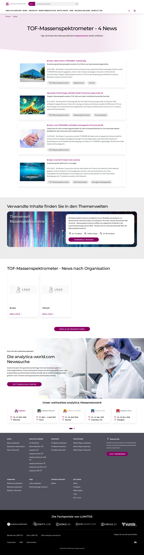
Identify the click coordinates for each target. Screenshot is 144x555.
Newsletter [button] (96, 10)
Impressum (11, 542)
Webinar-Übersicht (14, 490)
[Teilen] (129, 11)
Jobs (75, 494)
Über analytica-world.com (51, 535)
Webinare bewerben (14, 487)
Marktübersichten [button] (47, 10)
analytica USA (35, 470)
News (75, 483)
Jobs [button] (71, 10)
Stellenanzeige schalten (38, 487)
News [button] (25, 10)
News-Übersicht (13, 450)
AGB (21, 542)
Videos (53, 483)
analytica (34, 450)
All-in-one (77, 497)
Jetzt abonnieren (117, 454)
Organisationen (81, 35)
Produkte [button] (33, 10)
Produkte (76, 487)
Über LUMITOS (32, 535)
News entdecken (13, 443)
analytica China (36, 453)
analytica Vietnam (37, 463)
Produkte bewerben (58, 446)
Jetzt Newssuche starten (24, 384)
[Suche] (76, 4)
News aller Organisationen (72, 329)
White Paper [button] (62, 10)
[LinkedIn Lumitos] (135, 542)
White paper (78, 490)
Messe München (36, 446)
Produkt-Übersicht (58, 450)
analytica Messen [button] (13, 10)
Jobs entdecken (35, 483)
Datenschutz (31, 542)
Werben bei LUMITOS (15, 535)
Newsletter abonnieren (16, 446)
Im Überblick (34, 443)
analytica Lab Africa (37, 467)
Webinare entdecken (15, 483)
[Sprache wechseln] (134, 11)
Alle (31, 4)
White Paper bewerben (81, 446)
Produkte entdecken (59, 443)
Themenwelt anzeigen (83, 239)
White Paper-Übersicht (82, 450)
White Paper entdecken (82, 443)
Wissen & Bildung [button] (82, 10)
